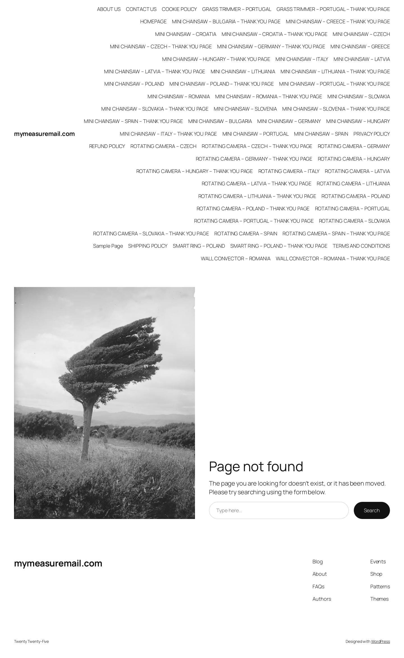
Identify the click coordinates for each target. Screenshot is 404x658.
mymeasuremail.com (44, 133)
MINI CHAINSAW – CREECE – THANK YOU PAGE (338, 21)
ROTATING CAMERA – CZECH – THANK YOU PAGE (257, 146)
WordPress (380, 641)
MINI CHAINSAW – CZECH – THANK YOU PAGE (161, 46)
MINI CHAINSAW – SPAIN (321, 133)
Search (372, 510)
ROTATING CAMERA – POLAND (356, 196)
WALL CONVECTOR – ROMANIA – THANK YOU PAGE (333, 258)
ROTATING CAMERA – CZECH (163, 146)
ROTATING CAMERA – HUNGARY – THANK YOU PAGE (194, 171)
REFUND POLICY (107, 146)
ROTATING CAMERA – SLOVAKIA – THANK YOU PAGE (151, 233)
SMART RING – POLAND (199, 245)
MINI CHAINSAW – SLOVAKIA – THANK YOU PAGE (154, 108)
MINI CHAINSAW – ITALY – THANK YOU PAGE (168, 133)
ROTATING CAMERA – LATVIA (357, 171)
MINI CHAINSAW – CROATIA (185, 34)
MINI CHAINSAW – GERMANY (289, 121)
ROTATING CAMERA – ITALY (289, 171)
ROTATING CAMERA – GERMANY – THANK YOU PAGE (254, 158)
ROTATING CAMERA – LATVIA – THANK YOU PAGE (256, 183)
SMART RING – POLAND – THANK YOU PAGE (278, 245)
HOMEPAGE (153, 21)
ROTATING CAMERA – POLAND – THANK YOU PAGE (253, 208)
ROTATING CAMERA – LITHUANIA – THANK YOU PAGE (257, 196)
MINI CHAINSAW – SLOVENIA (245, 108)
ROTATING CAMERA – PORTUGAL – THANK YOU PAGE (254, 220)
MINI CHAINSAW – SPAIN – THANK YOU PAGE (133, 121)
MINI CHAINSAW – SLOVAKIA (358, 96)
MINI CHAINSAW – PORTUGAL (255, 133)
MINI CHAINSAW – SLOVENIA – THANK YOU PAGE (336, 108)
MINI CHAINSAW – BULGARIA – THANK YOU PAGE (226, 21)
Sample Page (108, 245)
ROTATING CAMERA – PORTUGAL (352, 208)
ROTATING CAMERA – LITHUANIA (353, 183)
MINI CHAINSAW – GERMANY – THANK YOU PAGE (271, 46)
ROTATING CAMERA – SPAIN (245, 233)
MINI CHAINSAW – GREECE (360, 46)
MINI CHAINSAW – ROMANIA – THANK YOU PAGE (268, 96)
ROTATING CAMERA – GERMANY (354, 146)
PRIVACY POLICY (372, 133)
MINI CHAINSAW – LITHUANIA (243, 71)
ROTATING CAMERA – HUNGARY (354, 158)
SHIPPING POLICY (147, 245)
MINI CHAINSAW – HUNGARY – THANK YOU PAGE (216, 59)
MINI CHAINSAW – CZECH (361, 34)
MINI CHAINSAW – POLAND (134, 83)
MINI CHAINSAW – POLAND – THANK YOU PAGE (221, 83)
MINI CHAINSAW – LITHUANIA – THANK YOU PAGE (335, 71)
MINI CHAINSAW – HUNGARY (358, 121)
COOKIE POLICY (179, 9)
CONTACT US (141, 9)
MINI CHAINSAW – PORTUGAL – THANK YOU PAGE (334, 83)
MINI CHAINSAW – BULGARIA (220, 121)
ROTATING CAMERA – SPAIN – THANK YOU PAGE (336, 233)
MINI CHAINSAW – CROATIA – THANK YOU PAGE (274, 34)
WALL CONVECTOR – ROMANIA (235, 258)
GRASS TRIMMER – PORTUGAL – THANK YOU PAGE (333, 9)
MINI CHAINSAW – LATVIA (362, 59)
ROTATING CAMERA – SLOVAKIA (354, 220)
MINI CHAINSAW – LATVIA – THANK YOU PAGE (154, 71)
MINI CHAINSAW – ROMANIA (179, 96)
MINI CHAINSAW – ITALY (302, 59)
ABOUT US (109, 9)
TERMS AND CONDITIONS (361, 245)
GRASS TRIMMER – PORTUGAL (236, 9)
